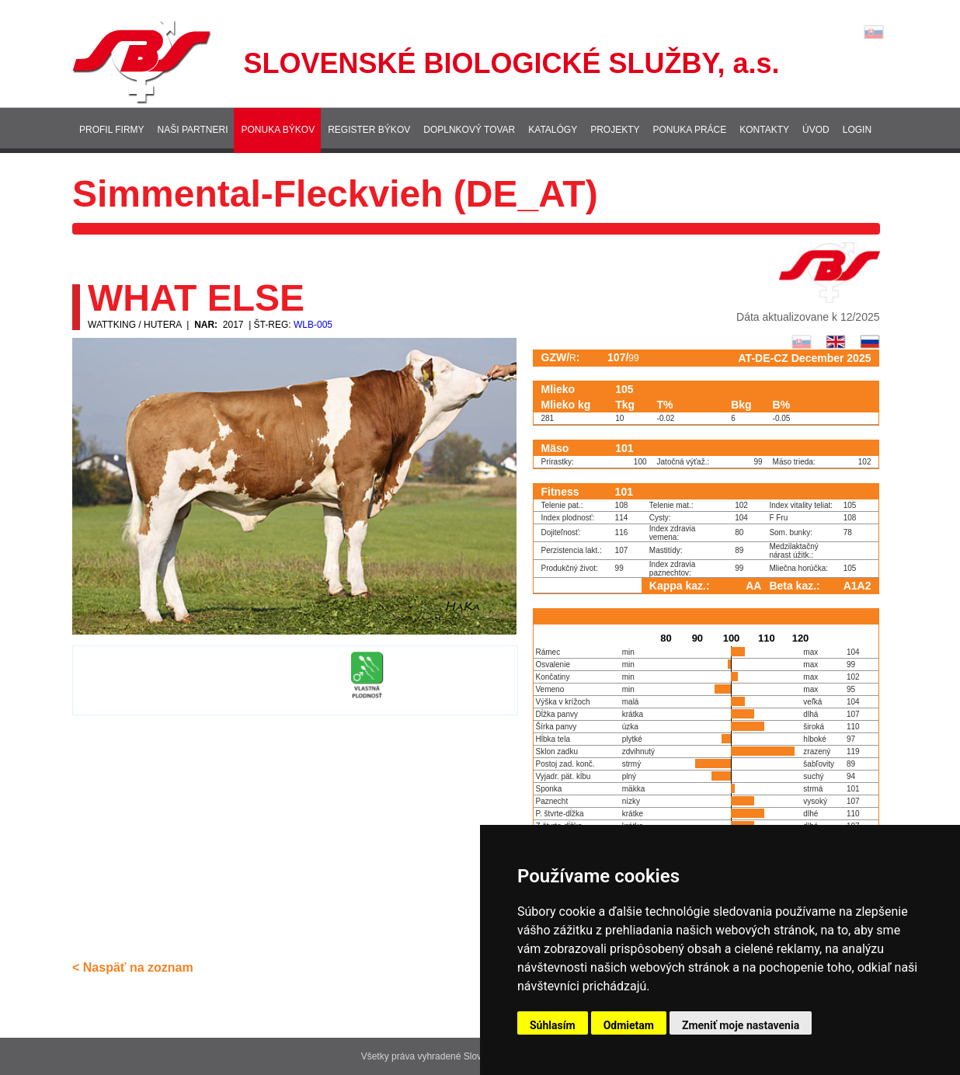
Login (857, 129)
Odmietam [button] (628, 1025)
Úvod (816, 129)
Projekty (614, 129)
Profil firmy (111, 129)
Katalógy (552, 129)
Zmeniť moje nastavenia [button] (740, 1025)
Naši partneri (193, 129)
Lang (874, 32)
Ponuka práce (690, 129)
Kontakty (764, 129)
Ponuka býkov (278, 129)
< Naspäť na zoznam (132, 967)
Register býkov (369, 129)
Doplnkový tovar (469, 129)
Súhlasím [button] (553, 1025)
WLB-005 (313, 324)
